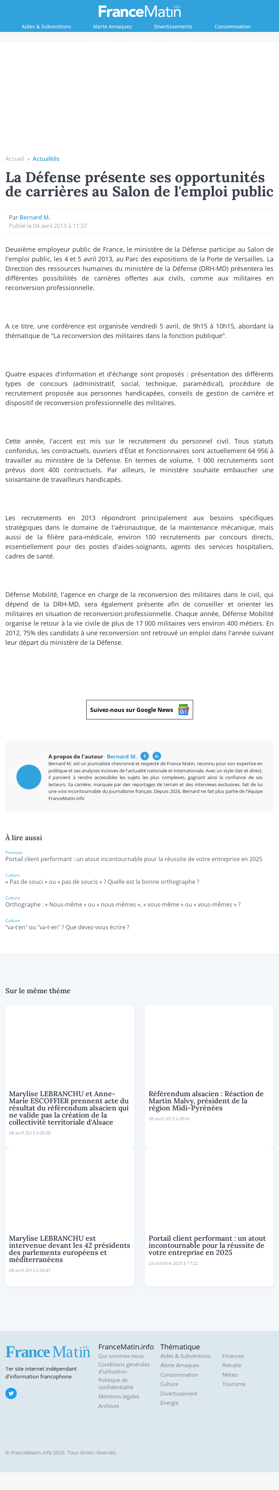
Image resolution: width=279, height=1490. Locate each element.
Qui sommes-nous (121, 1356)
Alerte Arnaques (112, 26)
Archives (108, 1406)
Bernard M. (35, 217)
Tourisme (234, 1384)
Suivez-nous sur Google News (139, 710)
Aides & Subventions (46, 26)
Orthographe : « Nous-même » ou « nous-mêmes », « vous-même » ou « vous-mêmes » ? (123, 904)
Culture (169, 1384)
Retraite (181, 41)
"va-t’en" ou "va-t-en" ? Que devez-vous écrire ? (67, 927)
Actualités (46, 159)
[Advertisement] (139, 101)
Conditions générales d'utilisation (124, 1368)
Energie (97, 41)
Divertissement (178, 1393)
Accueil (14, 159)
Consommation (232, 26)
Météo (230, 1374)
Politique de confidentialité (115, 1384)
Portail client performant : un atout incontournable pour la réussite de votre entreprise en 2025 (133, 859)
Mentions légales (118, 1396)
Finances (139, 41)
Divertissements (173, 26)
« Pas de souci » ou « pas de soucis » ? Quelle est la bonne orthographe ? (102, 882)
